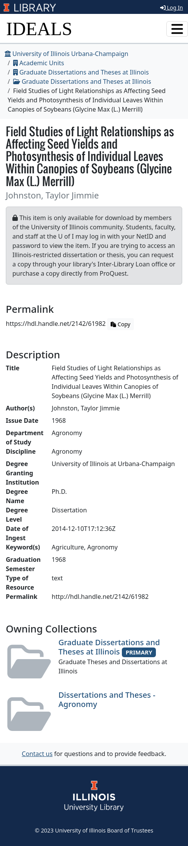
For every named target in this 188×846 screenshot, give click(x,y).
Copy (120, 324)
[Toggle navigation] (177, 29)
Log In (171, 7)
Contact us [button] (37, 753)
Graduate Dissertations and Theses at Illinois (81, 72)
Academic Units (38, 63)
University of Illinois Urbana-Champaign (66, 53)
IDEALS (39, 29)
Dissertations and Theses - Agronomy (107, 699)
